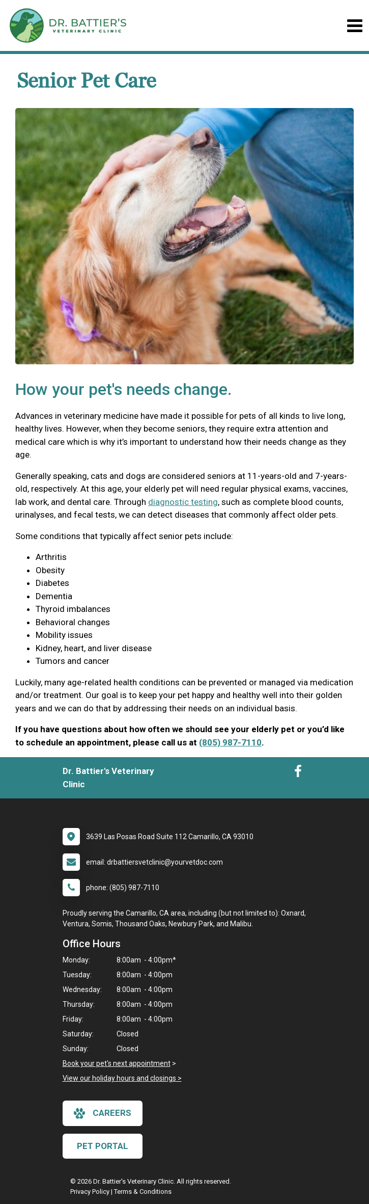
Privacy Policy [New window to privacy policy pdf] (89, 1191)
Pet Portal (102, 1146)
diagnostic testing (183, 502)
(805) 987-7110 (230, 742)
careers (102, 1113)
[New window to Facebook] (298, 773)
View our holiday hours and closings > (122, 1078)
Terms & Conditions (143, 1191)
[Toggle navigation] (354, 26)
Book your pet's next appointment (117, 1063)
